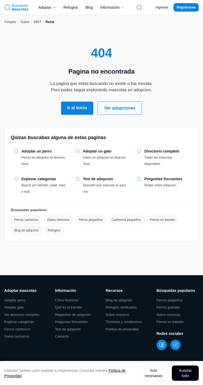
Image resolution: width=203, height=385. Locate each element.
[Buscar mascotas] (139, 7)
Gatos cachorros (16, 336)
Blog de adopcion (26, 230)
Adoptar (47, 7)
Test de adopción (68, 329)
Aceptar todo (185, 373)
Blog (89, 7)
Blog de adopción (119, 300)
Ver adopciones (119, 108)
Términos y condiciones (124, 322)
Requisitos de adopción (73, 315)
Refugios (70, 7)
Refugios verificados (121, 307)
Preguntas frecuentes (71, 322)
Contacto (62, 336)
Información (112, 7)
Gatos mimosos (58, 220)
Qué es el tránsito (68, 307)
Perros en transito (162, 220)
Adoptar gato (14, 307)
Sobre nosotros (117, 315)
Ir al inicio (77, 108)
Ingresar (162, 7)
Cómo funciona (66, 300)
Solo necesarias (154, 373)
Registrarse (186, 7)
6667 (37, 22)
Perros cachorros (26, 220)
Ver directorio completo (21, 315)
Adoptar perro (14, 300)
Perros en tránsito (170, 322)
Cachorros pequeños (126, 220)
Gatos (25, 22)
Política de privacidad (122, 329)
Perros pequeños (91, 220)
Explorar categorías (19, 322)
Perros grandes (168, 307)
